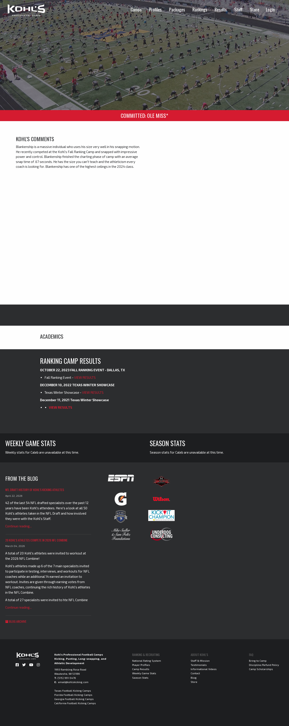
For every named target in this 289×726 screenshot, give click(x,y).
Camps (136, 9)
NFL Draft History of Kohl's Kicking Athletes (34, 489)
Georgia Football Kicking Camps (74, 698)
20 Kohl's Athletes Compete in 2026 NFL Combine (36, 540)
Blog (194, 677)
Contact (195, 673)
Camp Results (140, 669)
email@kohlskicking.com (73, 682)
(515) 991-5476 (66, 677)
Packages (177, 9)
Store (254, 9)
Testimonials (199, 664)
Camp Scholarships (261, 669)
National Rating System (146, 660)
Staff (238, 9)
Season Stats (140, 677)
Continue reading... (18, 526)
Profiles (155, 9)
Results (221, 9)
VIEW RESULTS (85, 377)
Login (270, 9)
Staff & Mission (200, 660)
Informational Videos (204, 669)
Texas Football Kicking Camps (72, 690)
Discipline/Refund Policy (264, 664)
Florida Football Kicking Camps (73, 694)
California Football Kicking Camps (75, 703)
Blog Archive (15, 621)
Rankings (199, 9)
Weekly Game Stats (144, 673)
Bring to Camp (258, 660)
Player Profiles (141, 664)
